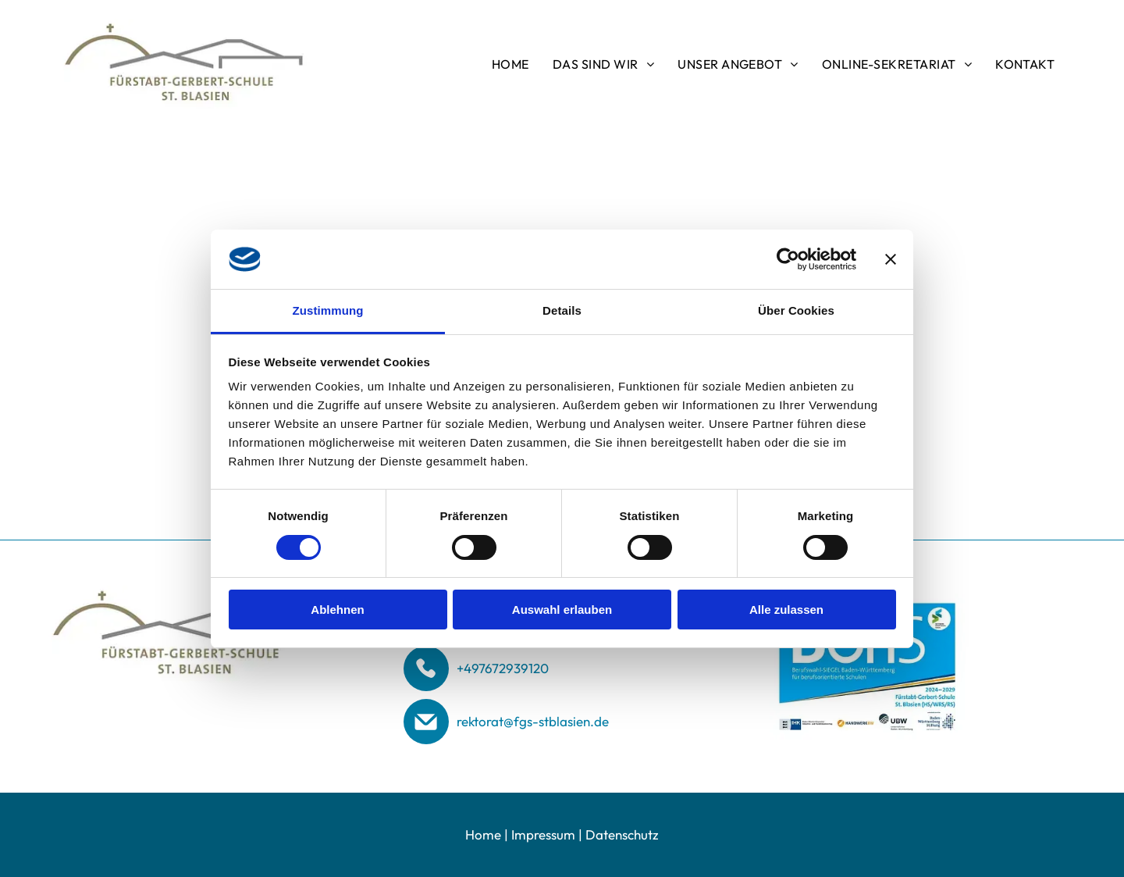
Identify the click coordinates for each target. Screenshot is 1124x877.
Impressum (543, 834)
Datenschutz (622, 834)
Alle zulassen (786, 609)
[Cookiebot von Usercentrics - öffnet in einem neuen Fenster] (788, 259)
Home (483, 834)
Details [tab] (562, 310)
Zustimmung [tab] (328, 310)
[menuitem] (510, 63)
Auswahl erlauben (562, 609)
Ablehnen (337, 609)
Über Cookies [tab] (796, 310)
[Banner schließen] (890, 259)
